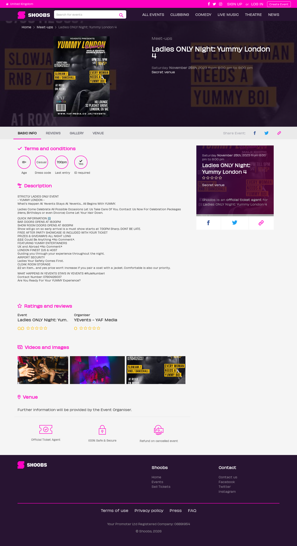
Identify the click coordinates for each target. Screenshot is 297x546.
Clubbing (179, 14)
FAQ (192, 510)
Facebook (227, 482)
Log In (257, 4)
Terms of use (114, 510)
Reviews (53, 133)
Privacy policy (148, 510)
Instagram (227, 491)
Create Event (279, 4)
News (273, 14)
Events (157, 482)
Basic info (27, 133)
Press (176, 510)
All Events (153, 14)
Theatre (253, 14)
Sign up (234, 4)
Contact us (228, 477)
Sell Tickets (161, 486)
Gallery (77, 133)
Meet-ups (45, 27)
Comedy (203, 14)
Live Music (228, 14)
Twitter (225, 486)
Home (26, 27)
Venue (98, 133)
